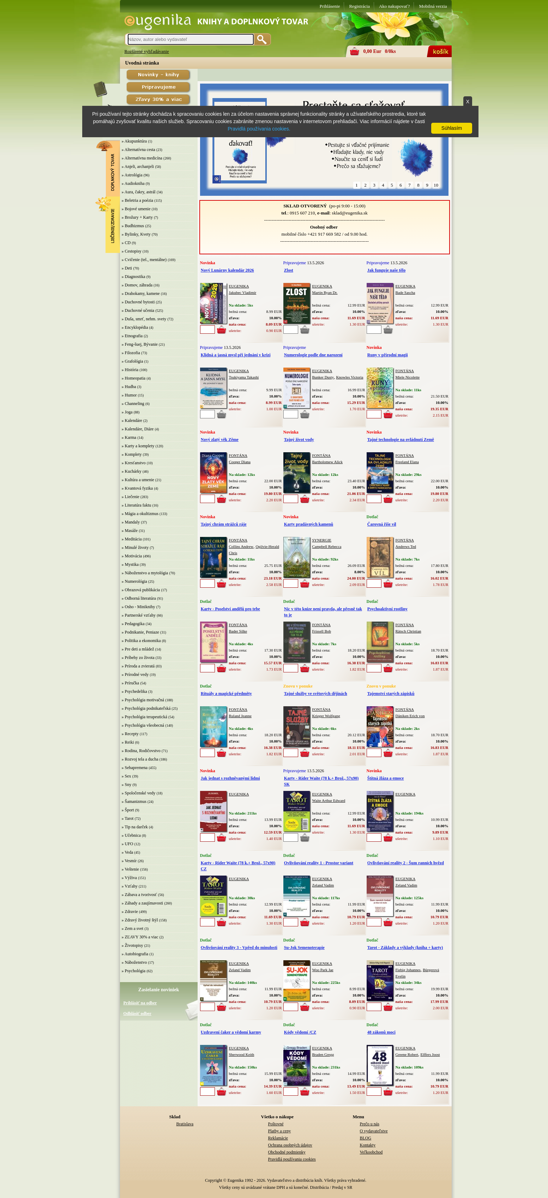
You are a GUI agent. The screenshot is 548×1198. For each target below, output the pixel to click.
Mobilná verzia (433, 6)
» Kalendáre (132, 420)
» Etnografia (132, 335)
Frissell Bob (321, 631)
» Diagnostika (133, 276)
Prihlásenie (330, 6)
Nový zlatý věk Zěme (220, 439)
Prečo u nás (369, 1123)
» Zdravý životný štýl (140, 920)
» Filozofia (131, 352)
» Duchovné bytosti (138, 302)
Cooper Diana (240, 462)
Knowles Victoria (349, 377)
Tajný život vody (299, 439)
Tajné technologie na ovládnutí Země (400, 439)
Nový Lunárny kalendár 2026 (227, 270)
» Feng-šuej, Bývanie (140, 344)
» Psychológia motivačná (143, 699)
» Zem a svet (133, 928)
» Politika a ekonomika (141, 640)
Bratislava (185, 1123)
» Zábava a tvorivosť (139, 894)
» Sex (126, 776)
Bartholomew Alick (327, 462)
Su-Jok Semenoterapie (304, 947)
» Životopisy (132, 945)
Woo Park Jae (322, 970)
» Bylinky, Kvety (136, 234)
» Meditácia (132, 539)
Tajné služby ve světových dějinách (315, 693)
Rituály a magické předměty (226, 693)
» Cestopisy (131, 251)
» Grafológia (132, 361)
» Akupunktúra (134, 141)
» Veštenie (130, 869)
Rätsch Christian (408, 631)
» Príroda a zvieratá (138, 666)
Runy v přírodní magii (387, 354)
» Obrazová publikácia (141, 589)
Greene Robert (407, 1054)
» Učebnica (131, 835)
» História (130, 369)
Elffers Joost (430, 1054)
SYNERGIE (321, 540)
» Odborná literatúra (139, 598)
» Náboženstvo (134, 962)
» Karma (129, 437)
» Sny (127, 784)
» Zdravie (130, 911)
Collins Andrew (241, 546)
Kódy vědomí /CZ (300, 1032)
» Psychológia (134, 970)
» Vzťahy (130, 886)
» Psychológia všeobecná (143, 725)
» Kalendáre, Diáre (138, 428)
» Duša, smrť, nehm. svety (144, 318)
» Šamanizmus (134, 801)
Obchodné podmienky (287, 1152)
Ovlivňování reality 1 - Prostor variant (318, 862)
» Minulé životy (135, 547)
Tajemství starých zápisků (391, 693)
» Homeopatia (134, 378)
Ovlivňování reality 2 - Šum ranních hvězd (405, 862)
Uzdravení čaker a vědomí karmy (231, 1032)
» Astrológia (132, 175)
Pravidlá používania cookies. (259, 129)
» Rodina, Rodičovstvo (141, 750)
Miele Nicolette (408, 377)
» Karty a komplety (138, 445)
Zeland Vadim (323, 885)
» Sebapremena (135, 767)
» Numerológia (134, 581)
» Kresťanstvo (134, 462)
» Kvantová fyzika (137, 488)
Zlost (288, 270)
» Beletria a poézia (137, 200)
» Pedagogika (133, 623)
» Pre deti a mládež (138, 649)
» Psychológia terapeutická (144, 716)
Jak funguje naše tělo (386, 270)
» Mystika (130, 564)
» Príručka (130, 682)
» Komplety (132, 454)
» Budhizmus (133, 225)
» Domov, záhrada (137, 285)
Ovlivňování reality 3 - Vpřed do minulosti (239, 947)
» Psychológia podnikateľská (146, 708)
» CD (126, 242)
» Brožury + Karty (137, 217)
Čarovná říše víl (381, 524)
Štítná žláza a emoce (385, 778)
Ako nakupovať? (394, 6)
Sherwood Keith (241, 1054)
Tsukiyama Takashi (244, 377)
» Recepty (130, 733)
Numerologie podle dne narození (313, 354)
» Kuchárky (131, 471)
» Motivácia (132, 555)
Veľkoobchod (371, 1152)
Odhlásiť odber (137, 1013)
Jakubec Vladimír (243, 292)
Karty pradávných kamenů (308, 524)
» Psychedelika (134, 691)
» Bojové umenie (136, 208)
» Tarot (128, 818)
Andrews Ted (406, 546)
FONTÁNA (405, 371)
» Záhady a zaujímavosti (142, 903)
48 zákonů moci (381, 1032)
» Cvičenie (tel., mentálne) (144, 259)
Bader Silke (238, 631)
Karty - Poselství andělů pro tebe (230, 608)
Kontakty (368, 1145)
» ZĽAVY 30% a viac (140, 936)
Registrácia (359, 6)
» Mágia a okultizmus (140, 513)
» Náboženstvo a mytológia (145, 572)
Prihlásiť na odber (140, 1002)
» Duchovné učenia (138, 310)
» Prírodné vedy (135, 674)
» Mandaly (131, 522)
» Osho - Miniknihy (138, 606)
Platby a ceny (279, 1131)
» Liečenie (130, 496)
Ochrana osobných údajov (290, 1145)
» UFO (127, 843)
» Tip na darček (135, 826)
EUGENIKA (239, 286)
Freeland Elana (407, 462)
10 (436, 185)
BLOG (366, 1138)
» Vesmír (129, 860)
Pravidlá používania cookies (292, 1159)
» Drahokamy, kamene (141, 293)
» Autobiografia (135, 953)
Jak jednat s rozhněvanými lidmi (230, 778)
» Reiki (128, 742)
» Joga (127, 412)
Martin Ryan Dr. (325, 292)
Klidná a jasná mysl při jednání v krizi (236, 354)
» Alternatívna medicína (142, 158)
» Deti (127, 268)
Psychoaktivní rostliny (387, 608)
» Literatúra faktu (136, 505)
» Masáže (130, 530)
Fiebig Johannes (408, 970)
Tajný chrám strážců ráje (224, 524)
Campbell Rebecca (327, 546)
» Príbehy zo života (138, 657)
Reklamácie (278, 1138)
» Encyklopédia (135, 327)
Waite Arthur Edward (328, 800)
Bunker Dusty (323, 377)
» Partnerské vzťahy (139, 615)
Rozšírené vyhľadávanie (147, 51)
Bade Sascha (405, 292)
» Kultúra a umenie (138, 479)
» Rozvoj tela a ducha (140, 759)
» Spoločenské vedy (139, 793)
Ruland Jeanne (240, 716)
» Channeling (133, 403)
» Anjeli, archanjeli (138, 166)
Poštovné (276, 1123)
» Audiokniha (133, 183)
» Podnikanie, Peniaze (140, 632)
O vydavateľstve (374, 1131)
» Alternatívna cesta (138, 149)
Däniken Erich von (410, 716)
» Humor (129, 395)
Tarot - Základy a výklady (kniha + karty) (405, 947)
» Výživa (129, 877)
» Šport (128, 809)
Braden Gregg (323, 1054)
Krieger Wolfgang (326, 716)
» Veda (127, 852)
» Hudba (129, 386)
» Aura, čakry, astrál (139, 191)
